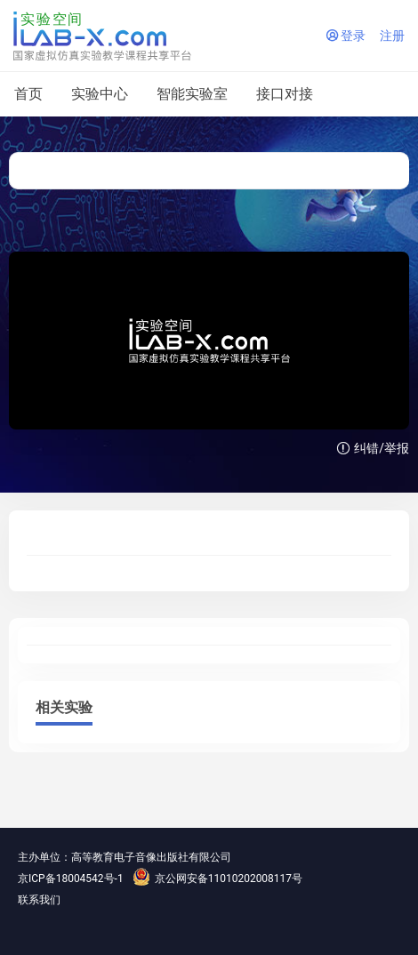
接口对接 (284, 93)
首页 (28, 93)
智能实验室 (192, 93)
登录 (346, 35)
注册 (392, 35)
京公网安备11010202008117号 (217, 878)
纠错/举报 (373, 448)
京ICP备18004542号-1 (71, 878)
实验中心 (99, 93)
